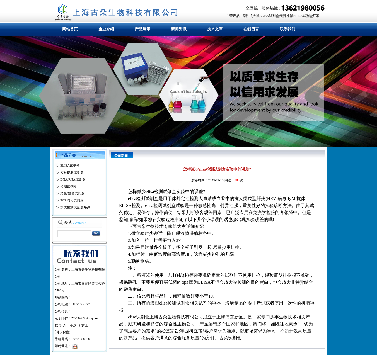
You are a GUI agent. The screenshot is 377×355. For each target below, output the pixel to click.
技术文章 (215, 29)
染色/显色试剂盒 (72, 193)
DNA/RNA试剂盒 (73, 179)
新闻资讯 (179, 29)
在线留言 (251, 29)
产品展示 (142, 29)
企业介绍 (106, 29)
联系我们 (287, 29)
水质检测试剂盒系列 (75, 207)
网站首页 (70, 29)
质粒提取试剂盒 (72, 172)
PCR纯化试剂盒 (71, 200)
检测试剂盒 (68, 186)
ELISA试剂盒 (70, 165)
